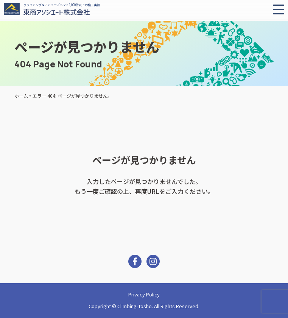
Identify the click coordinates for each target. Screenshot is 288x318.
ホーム (21, 95)
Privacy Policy (144, 294)
